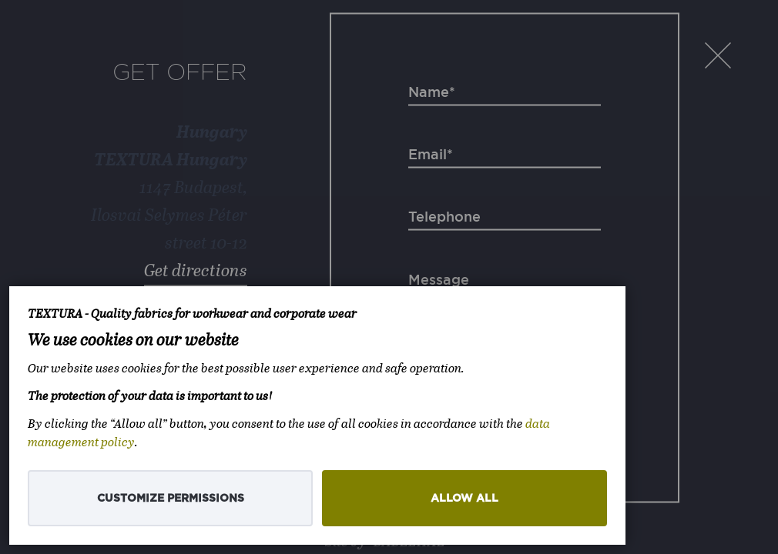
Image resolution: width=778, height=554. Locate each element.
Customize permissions (170, 498)
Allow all (464, 498)
